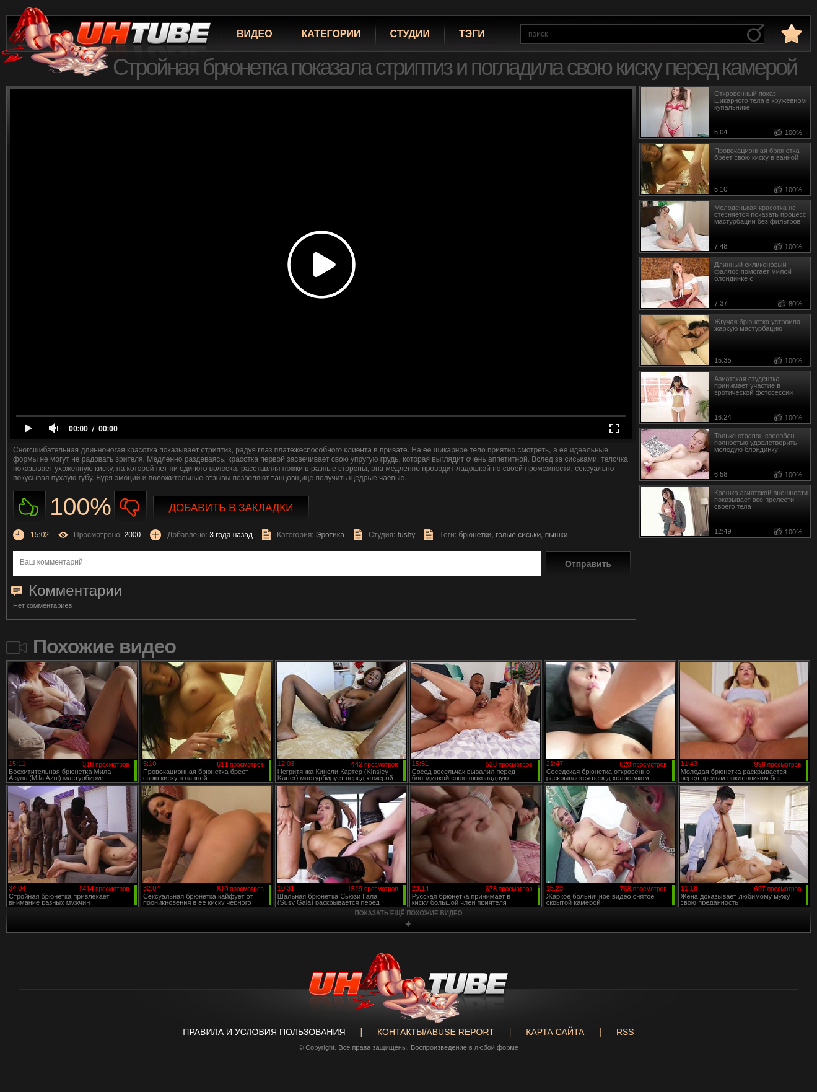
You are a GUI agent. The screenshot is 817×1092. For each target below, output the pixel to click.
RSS (625, 1032)
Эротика (330, 535)
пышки (556, 535)
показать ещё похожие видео (409, 913)
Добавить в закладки (231, 508)
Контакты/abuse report (435, 1032)
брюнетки (474, 535)
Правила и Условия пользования (264, 1032)
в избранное (790, 33)
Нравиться (29, 507)
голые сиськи (518, 535)
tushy (407, 535)
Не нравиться (130, 507)
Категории (331, 34)
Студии (410, 34)
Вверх (789, 1028)
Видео (255, 34)
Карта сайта (555, 1032)
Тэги (472, 34)
